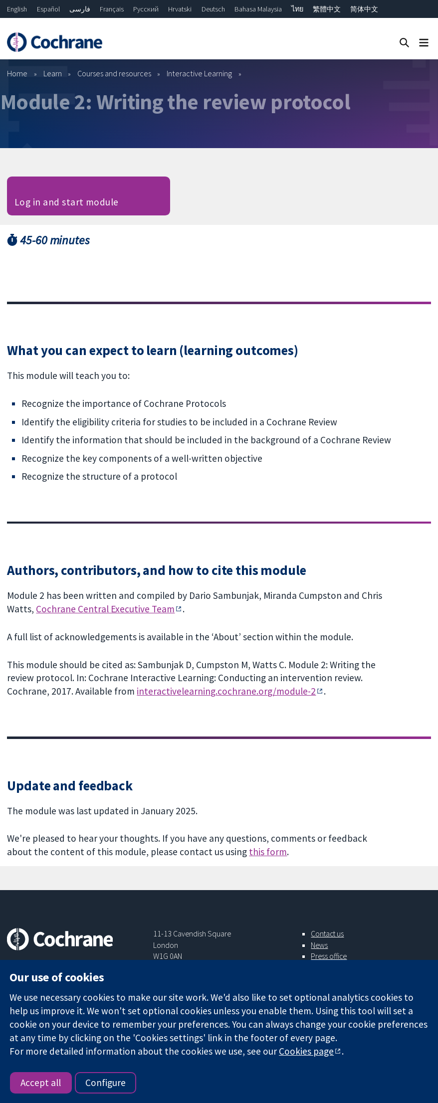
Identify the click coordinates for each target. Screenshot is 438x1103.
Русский (146, 8)
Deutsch (213, 8)
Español (48, 8)
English (17, 8)
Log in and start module (66, 202)
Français (112, 8)
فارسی (79, 8)
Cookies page (306, 1051)
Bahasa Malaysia (258, 8)
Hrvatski (180, 8)
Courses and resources (114, 73)
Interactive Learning (199, 73)
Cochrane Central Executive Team (105, 609)
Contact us (327, 933)
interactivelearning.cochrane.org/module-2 (226, 691)
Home (17, 73)
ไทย (297, 8)
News (319, 945)
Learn (52, 73)
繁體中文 (327, 8)
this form (268, 852)
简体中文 (364, 8)
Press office (329, 956)
